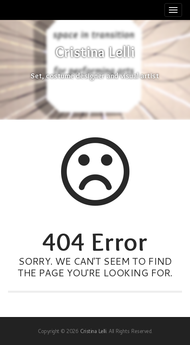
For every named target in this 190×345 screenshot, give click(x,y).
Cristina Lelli (95, 52)
